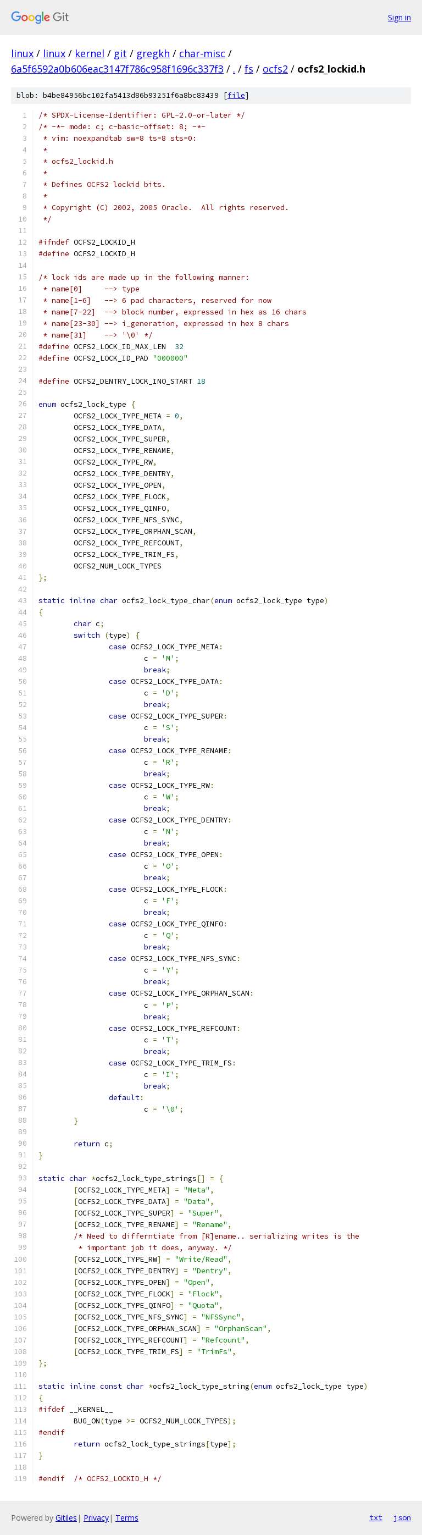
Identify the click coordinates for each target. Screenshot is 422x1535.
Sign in (399, 17)
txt (375, 1517)
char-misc (202, 53)
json (402, 1517)
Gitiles (66, 1517)
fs (249, 68)
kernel (89, 53)
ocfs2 (275, 68)
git (120, 53)
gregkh (153, 53)
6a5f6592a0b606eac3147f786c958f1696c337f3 (117, 68)
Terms (126, 1517)
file (236, 95)
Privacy (96, 1517)
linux (22, 53)
